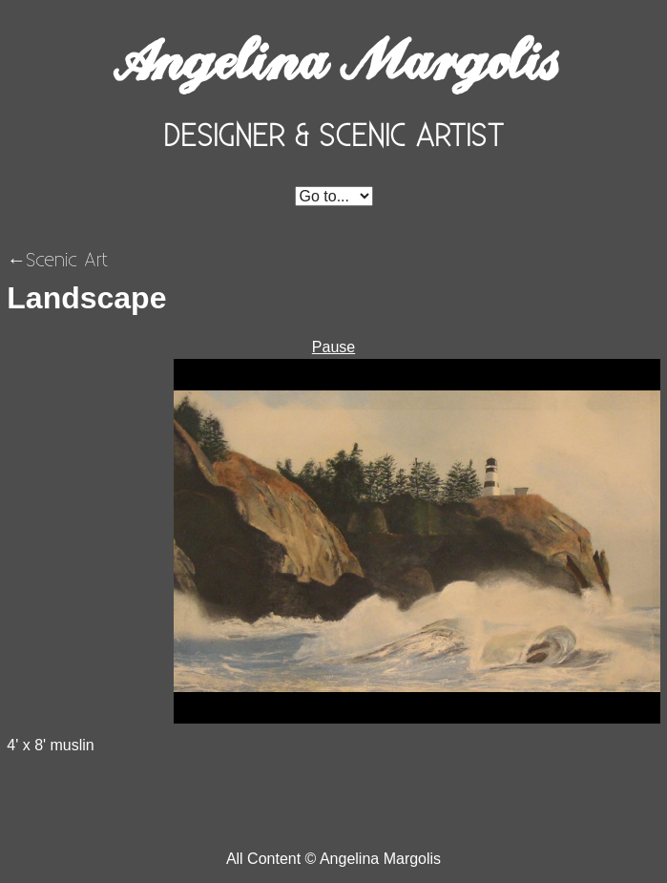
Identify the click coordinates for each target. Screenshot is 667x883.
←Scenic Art (57, 258)
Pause (333, 347)
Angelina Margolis (334, 61)
